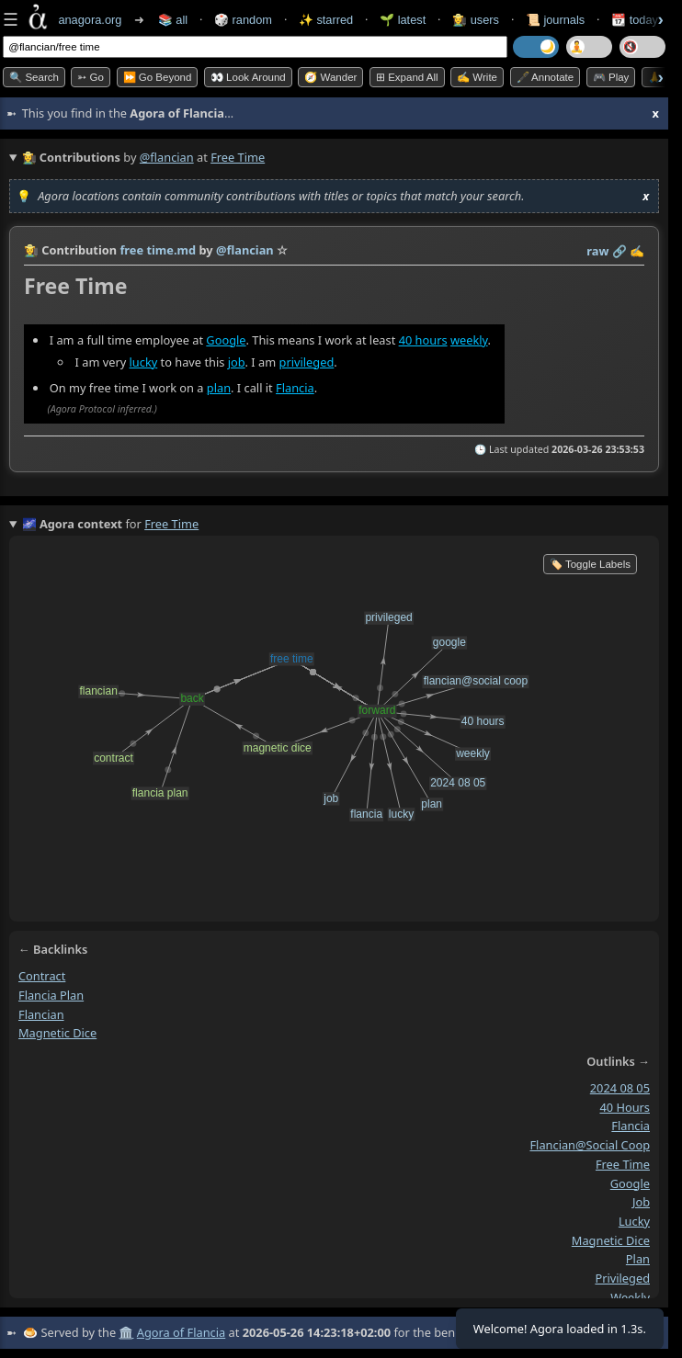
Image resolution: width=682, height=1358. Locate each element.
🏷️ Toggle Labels (590, 564)
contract (41, 976)
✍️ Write (477, 77)
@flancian (167, 157)
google (630, 1183)
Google (225, 340)
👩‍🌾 (31, 250)
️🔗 (619, 251)
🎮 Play (611, 77)
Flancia (295, 387)
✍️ (637, 251)
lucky (144, 362)
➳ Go (90, 77)
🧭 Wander (330, 77)
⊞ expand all (407, 77)
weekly (469, 340)
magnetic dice (57, 1033)
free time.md (157, 250)
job (236, 362)
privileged (307, 362)
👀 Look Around (248, 77)
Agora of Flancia (181, 1332)
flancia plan (51, 995)
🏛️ (126, 1332)
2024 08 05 (620, 1088)
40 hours (423, 340)
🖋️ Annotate (545, 77)
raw (597, 251)
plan (219, 387)
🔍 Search (34, 77)
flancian (41, 1014)
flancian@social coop (589, 1145)
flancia (630, 1126)
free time (623, 1164)
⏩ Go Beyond (157, 77)
